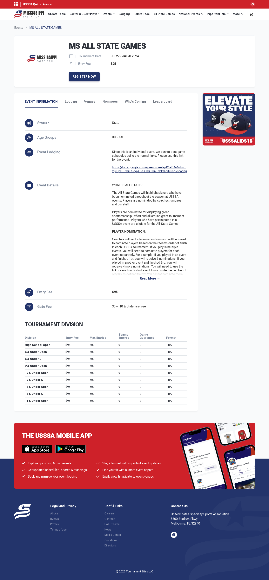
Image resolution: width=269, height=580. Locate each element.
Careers (109, 513)
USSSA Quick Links (36, 4)
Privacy (54, 524)
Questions (110, 540)
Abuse (54, 513)
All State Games (164, 14)
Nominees (110, 101)
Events (109, 14)
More (238, 14)
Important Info (218, 14)
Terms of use (58, 529)
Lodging (124, 14)
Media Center (112, 534)
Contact (109, 518)
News (107, 529)
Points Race (142, 14)
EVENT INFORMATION (41, 101)
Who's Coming (135, 101)
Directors (110, 545)
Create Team (57, 14)
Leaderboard (162, 101)
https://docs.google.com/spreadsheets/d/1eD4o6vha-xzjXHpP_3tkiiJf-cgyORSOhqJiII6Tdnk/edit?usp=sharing (149, 169)
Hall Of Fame (112, 524)
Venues (89, 101)
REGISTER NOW (84, 76)
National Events (191, 14)
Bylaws (54, 518)
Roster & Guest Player (84, 14)
